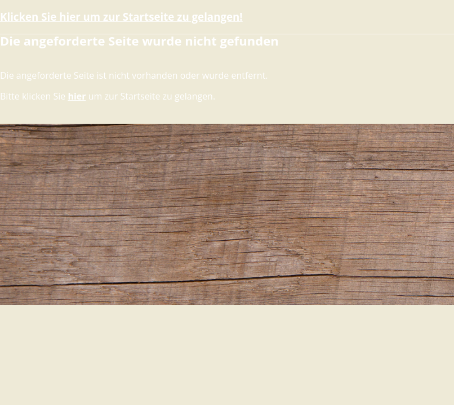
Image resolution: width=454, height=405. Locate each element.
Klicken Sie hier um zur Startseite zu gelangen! (121, 17)
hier (77, 96)
